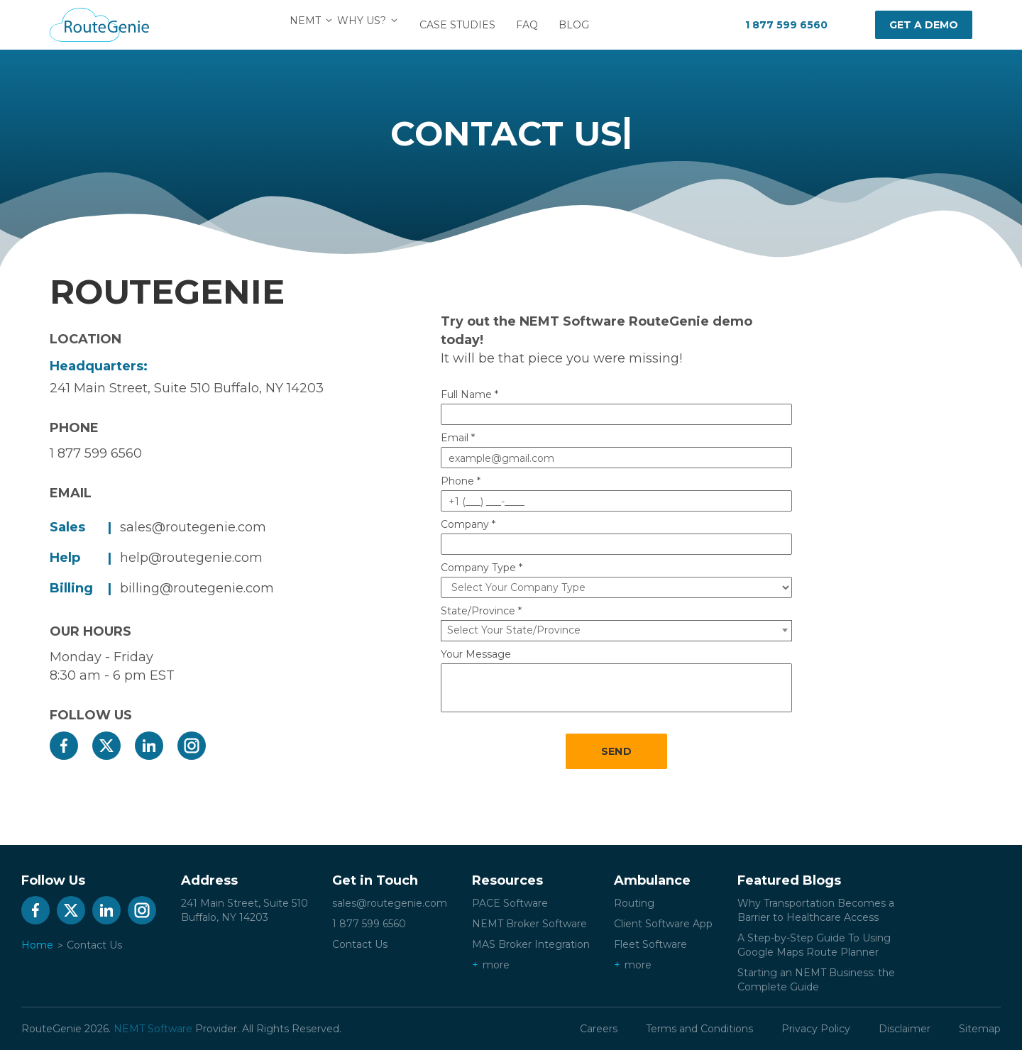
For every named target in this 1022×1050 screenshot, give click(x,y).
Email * (458, 437)
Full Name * (469, 394)
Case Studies (466, 24)
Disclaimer (904, 1028)
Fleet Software (650, 944)
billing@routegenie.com (197, 588)
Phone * (460, 481)
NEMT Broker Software (529, 923)
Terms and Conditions (699, 1028)
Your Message (476, 654)
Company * (468, 524)
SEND (616, 751)
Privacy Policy (815, 1028)
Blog (582, 24)
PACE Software (510, 903)
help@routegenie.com (191, 557)
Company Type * (481, 567)
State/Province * (481, 611)
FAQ (535, 24)
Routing (634, 903)
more (496, 964)
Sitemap (980, 1028)
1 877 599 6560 (786, 24)
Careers (598, 1028)
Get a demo (923, 24)
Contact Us (360, 944)
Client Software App (663, 923)
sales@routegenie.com (193, 527)
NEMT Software (153, 1028)
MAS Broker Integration (531, 944)
